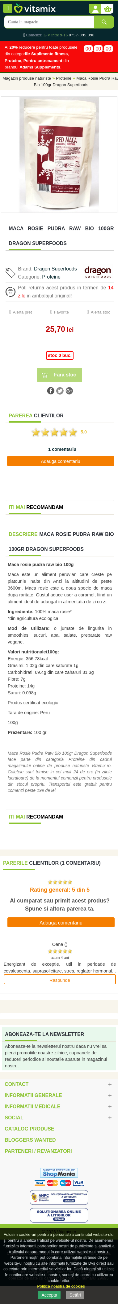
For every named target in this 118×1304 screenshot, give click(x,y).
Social (14, 1117)
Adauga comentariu (60, 461)
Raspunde (59, 980)
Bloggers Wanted (30, 1140)
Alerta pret (22, 312)
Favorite (61, 312)
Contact (16, 1084)
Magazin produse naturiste (26, 78)
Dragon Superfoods (55, 268)
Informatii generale (33, 1095)
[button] (95, 9)
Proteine (63, 78)
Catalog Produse (29, 1128)
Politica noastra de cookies (61, 1286)
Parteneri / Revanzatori (38, 1151)
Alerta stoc (100, 312)
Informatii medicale (32, 1106)
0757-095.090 (82, 35)
